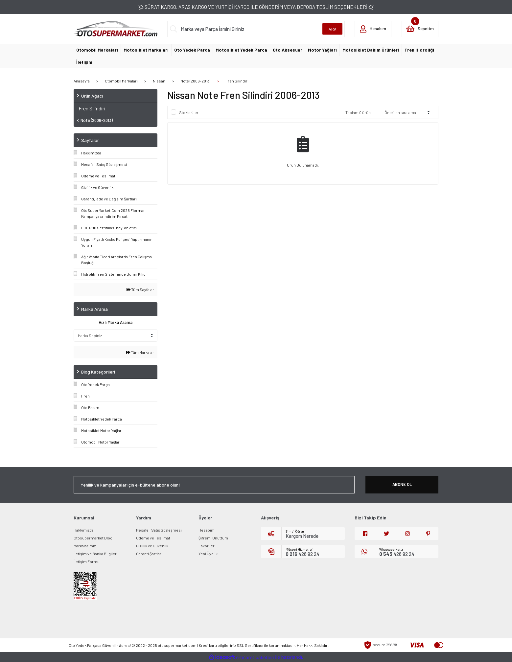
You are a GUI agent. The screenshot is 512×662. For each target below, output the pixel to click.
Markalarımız (85, 545)
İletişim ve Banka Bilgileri (96, 553)
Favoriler (206, 545)
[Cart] (420, 29)
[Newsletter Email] (214, 484)
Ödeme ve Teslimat (153, 538)
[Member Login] (373, 29)
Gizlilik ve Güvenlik (152, 545)
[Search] (256, 29)
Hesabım (206, 530)
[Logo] (115, 28)
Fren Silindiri (236, 81)
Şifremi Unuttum (213, 538)
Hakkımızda (84, 530)
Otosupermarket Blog (93, 538)
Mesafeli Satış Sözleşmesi (159, 530)
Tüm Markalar (140, 352)
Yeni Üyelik (208, 553)
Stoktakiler (188, 112)
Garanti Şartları (149, 553)
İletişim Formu (87, 561)
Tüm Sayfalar (140, 289)
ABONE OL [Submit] (402, 484)
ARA (333, 29)
